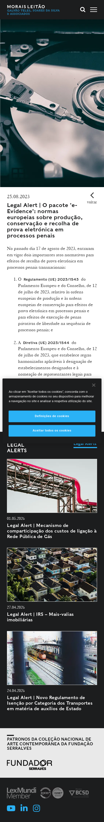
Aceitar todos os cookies (52, 431)
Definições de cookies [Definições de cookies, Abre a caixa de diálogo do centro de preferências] (52, 416)
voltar (92, 202)
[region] (51, 410)
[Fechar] (94, 385)
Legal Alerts (17, 447)
